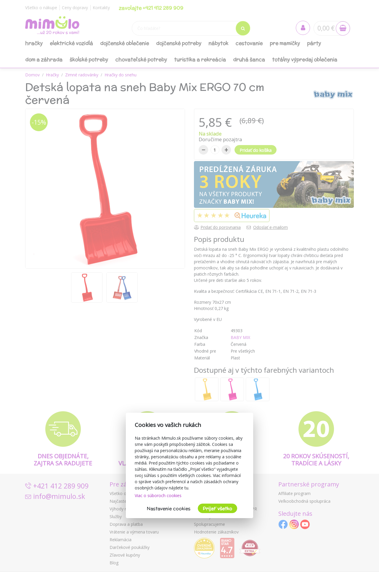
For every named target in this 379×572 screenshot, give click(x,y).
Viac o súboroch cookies (158, 495)
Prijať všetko (217, 508)
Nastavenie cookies (168, 508)
